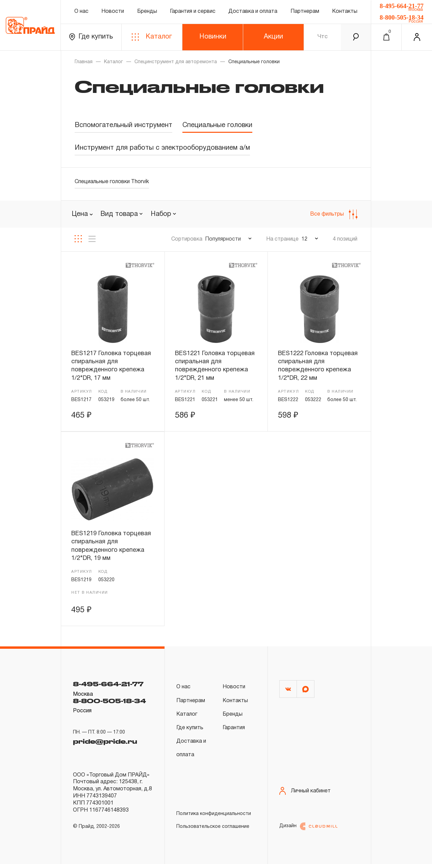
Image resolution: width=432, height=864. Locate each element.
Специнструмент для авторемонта (175, 62)
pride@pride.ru (105, 741)
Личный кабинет (305, 791)
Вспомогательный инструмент (123, 125)
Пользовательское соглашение (212, 826)
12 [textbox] (304, 239)
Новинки (212, 37)
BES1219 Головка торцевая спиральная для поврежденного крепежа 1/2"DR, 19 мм (111, 546)
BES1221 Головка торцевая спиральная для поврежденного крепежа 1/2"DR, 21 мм (215, 366)
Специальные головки (217, 125)
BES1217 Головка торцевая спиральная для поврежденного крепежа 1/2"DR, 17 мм (111, 366)
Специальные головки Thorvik (112, 181)
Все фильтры (333, 214)
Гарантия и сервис (192, 11)
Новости (112, 11)
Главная (84, 62)
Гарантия (234, 727)
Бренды (147, 11)
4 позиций (345, 239)
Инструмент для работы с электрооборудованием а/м (162, 148)
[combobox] (121, 214)
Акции (273, 37)
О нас (81, 11)
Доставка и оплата (252, 11)
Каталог (152, 37)
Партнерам (304, 11)
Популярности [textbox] (223, 239)
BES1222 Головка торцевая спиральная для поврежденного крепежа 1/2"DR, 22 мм (318, 366)
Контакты (344, 11)
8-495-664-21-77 (402, 5)
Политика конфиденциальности (213, 814)
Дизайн (308, 826)
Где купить (91, 37)
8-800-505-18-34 (402, 17)
